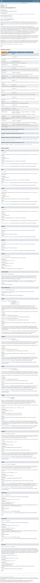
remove (31, 139)
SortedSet (32, 14)
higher (13, 80)
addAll (4, 139)
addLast (6, 144)
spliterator (29, 144)
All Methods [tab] (4, 52)
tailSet (13, 120)
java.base (5, 5)
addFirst (3, 144)
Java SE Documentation (24, 577)
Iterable (8, 14)
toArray (9, 140)
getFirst (18, 144)
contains (11, 139)
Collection (3, 14)
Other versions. (2, 579)
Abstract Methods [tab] (20, 52)
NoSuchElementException (5, 511)
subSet (13, 111)
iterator (13, 84)
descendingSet (14, 64)
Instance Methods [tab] (11, 52)
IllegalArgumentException (6, 332)
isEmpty (27, 139)
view (12, 548)
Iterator (3, 61)
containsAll (16, 139)
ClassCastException (5, 163)
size (7, 140)
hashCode (24, 139)
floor (13, 68)
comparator (11, 144)
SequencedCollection (15, 14)
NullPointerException (5, 166)
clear (8, 139)
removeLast (3, 525)
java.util (5, 6)
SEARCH (24, 3)
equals (20, 139)
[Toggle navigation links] (1, 1)
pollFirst (14, 92)
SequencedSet (23, 14)
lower (13, 88)
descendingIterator (16, 61)
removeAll (35, 139)
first (15, 144)
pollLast (13, 97)
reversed (13, 108)
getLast (22, 144)
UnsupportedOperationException (7, 236)
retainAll (3, 140)
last (25, 144)
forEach (2, 135)
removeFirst (14, 101)
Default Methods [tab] (29, 52)
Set (27, 14)
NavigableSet (3, 64)
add (2, 139)
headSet (13, 72)
